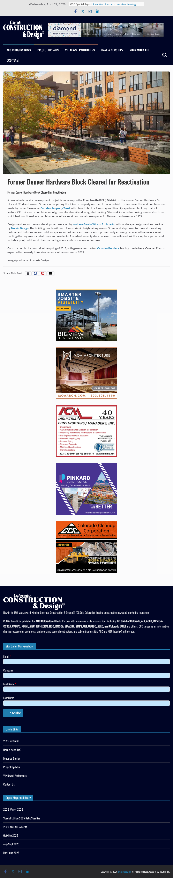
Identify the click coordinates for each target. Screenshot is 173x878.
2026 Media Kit (139, 50)
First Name (9, 684)
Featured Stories (11, 758)
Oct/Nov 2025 (10, 835)
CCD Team (12, 60)
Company (8, 670)
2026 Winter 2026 (13, 809)
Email (7, 656)
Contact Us (9, 784)
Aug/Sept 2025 (11, 844)
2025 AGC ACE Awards (15, 827)
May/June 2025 (11, 852)
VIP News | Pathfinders (80, 50)
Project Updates (48, 50)
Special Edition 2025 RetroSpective (21, 818)
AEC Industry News (19, 50)
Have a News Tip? (112, 50)
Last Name (8, 698)
